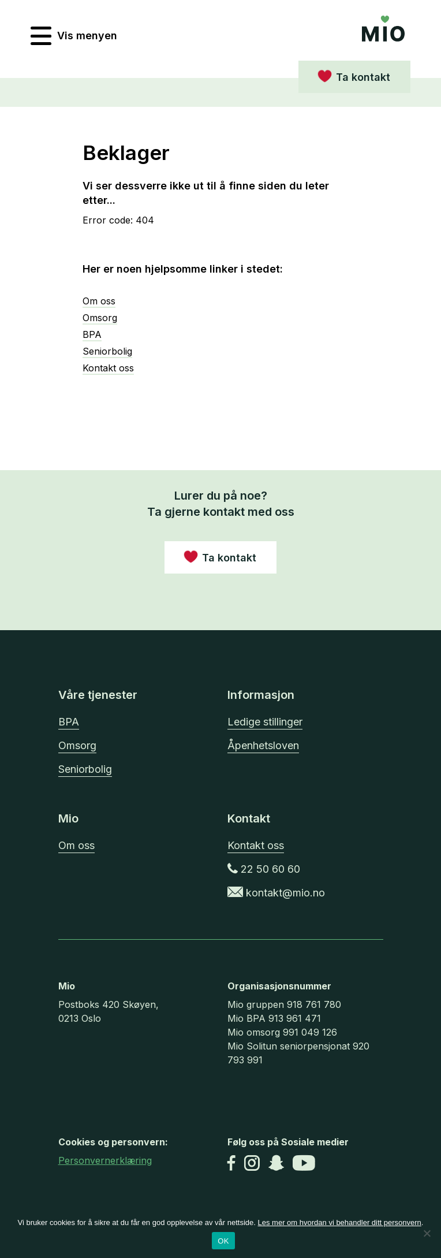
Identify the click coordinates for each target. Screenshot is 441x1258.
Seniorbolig (107, 351)
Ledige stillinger (264, 722)
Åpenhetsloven (263, 745)
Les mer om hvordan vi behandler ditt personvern (339, 1222)
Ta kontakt (363, 77)
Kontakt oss (108, 368)
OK (223, 1241)
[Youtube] (304, 1164)
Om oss (99, 301)
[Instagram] (252, 1164)
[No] (426, 1233)
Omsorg (100, 317)
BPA (92, 334)
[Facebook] (231, 1164)
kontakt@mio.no (276, 893)
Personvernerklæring (105, 1160)
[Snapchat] (276, 1164)
